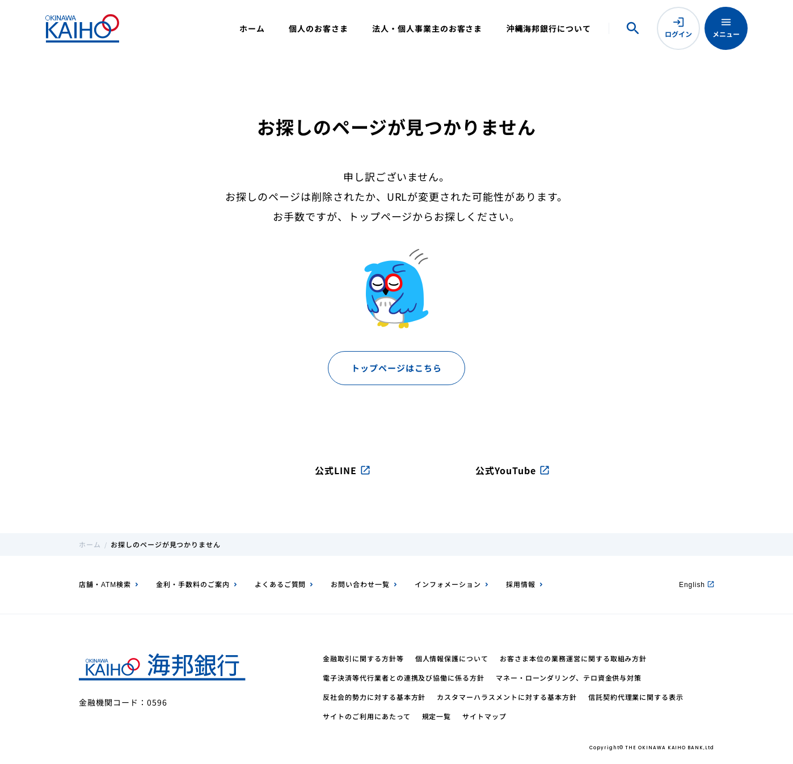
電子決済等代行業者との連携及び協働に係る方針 (403, 677)
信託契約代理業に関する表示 (636, 697)
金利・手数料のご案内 (193, 584)
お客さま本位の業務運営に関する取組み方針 (573, 658)
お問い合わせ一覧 (360, 584)
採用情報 (520, 584)
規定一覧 (437, 716)
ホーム (252, 28)
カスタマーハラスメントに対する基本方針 (506, 697)
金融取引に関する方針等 (363, 658)
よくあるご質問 (280, 584)
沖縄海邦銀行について (548, 28)
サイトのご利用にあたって (367, 716)
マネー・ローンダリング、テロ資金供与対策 (569, 677)
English (696, 584)
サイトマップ (484, 716)
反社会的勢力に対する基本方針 (374, 697)
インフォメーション (448, 584)
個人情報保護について (452, 658)
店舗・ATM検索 (105, 584)
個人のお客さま (318, 28)
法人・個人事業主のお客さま (427, 28)
